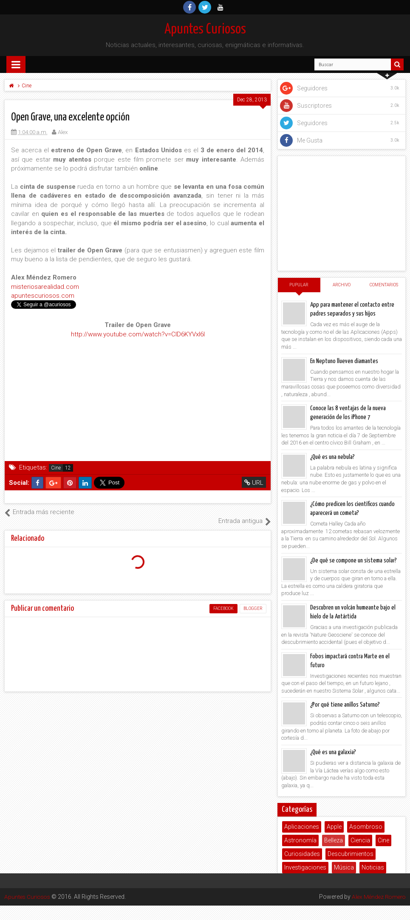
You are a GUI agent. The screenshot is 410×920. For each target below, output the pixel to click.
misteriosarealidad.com (45, 287)
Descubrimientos (350, 853)
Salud (322, 881)
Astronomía (300, 840)
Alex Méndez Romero (377, 712)
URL (254, 483)
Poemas (295, 881)
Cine (56, 468)
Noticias (373, 867)
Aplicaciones (301, 826)
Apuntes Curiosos (205, 29)
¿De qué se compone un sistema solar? (353, 560)
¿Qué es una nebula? (332, 457)
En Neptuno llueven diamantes (344, 361)
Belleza (333, 840)
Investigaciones (305, 867)
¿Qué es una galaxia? (333, 752)
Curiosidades (302, 853)
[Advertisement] (341, 213)
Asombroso (365, 826)
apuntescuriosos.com (42, 295)
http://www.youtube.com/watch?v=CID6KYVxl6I (138, 334)
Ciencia (360, 840)
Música (344, 867)
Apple (334, 826)
